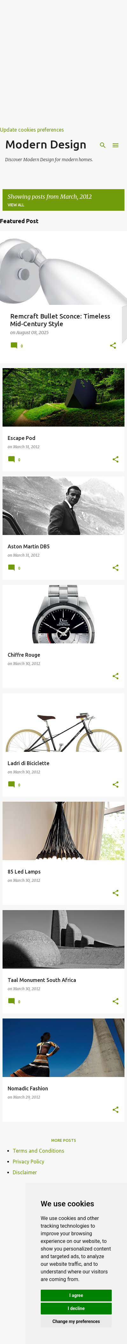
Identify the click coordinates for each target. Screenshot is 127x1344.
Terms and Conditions (38, 1151)
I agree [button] (76, 1295)
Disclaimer (25, 1172)
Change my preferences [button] (76, 1321)
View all (16, 205)
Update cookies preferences (32, 130)
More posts (63, 1140)
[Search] (103, 145)
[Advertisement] (63, 63)
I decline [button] (76, 1308)
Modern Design (46, 144)
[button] (113, 346)
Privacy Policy (28, 1161)
